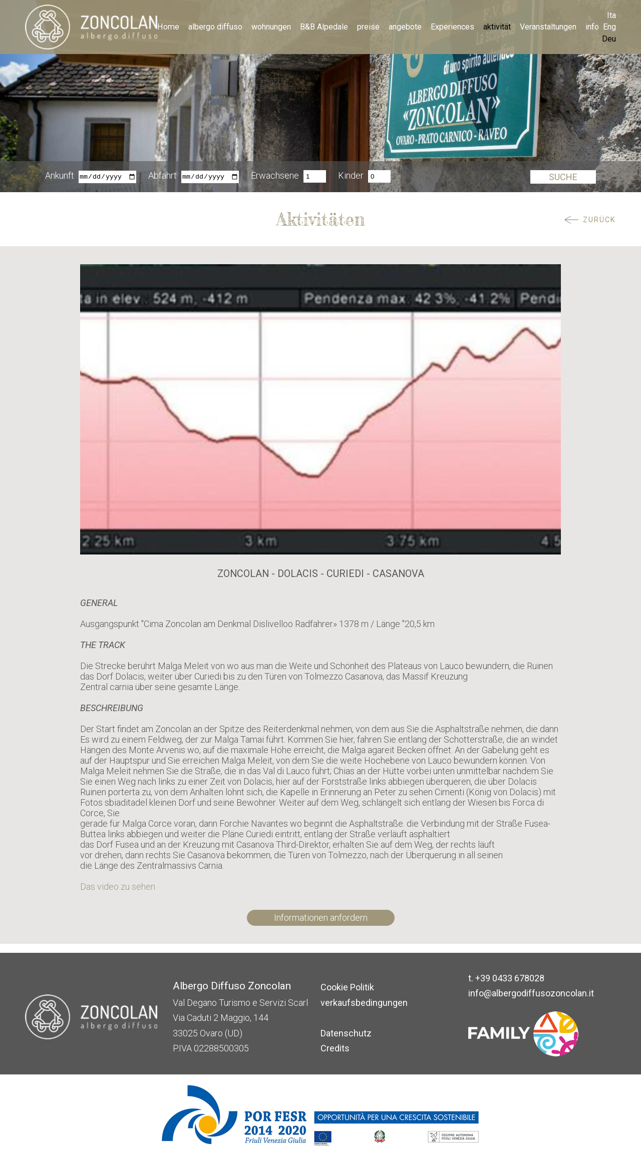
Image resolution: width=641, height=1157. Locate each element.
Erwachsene (275, 176)
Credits (335, 1048)
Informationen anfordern (321, 917)
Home (168, 27)
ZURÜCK (599, 220)
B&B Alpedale (324, 27)
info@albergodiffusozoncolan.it (531, 993)
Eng (609, 27)
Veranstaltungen (548, 27)
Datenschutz (346, 1033)
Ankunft (59, 176)
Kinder (351, 176)
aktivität (497, 27)
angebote (405, 27)
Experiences (452, 27)
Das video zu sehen (117, 886)
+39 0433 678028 (509, 978)
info (592, 27)
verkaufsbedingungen (364, 1002)
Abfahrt (162, 176)
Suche (563, 177)
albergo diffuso (215, 27)
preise (368, 27)
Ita (611, 15)
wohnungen (271, 27)
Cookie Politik (347, 987)
